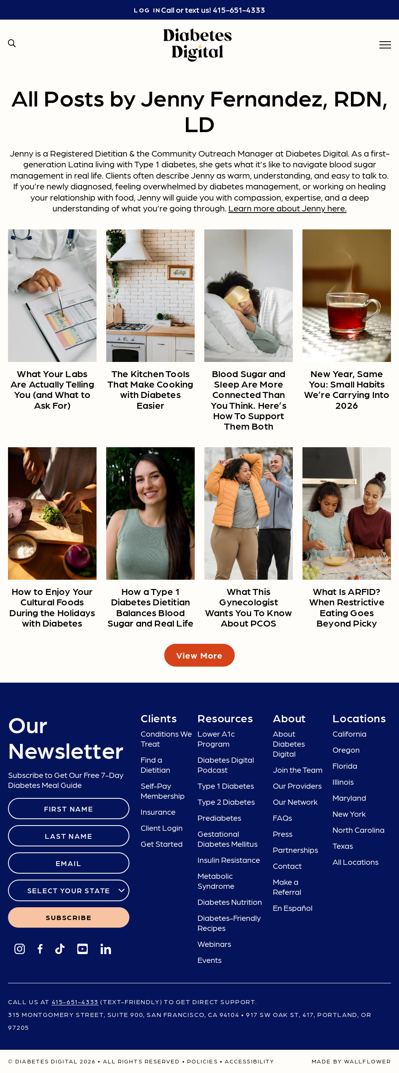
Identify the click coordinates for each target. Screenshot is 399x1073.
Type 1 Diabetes (225, 785)
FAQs (282, 817)
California (349, 733)
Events (209, 959)
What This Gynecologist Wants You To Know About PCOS (248, 606)
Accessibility (249, 1061)
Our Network (295, 801)
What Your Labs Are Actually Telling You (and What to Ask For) (52, 388)
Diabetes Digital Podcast (225, 764)
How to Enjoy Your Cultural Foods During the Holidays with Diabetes (52, 606)
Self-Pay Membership (163, 790)
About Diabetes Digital (289, 743)
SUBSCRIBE (68, 917)
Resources (225, 717)
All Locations (355, 861)
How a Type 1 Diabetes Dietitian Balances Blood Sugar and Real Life (150, 606)
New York (349, 813)
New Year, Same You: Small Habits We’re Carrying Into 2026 (347, 388)
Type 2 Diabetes (226, 801)
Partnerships (295, 849)
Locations (359, 717)
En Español (292, 907)
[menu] (385, 45)
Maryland (349, 797)
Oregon (346, 749)
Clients (159, 717)
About (289, 717)
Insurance (158, 811)
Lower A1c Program (216, 738)
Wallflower (367, 1061)
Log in (147, 10)
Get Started (162, 843)
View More (199, 654)
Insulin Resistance (228, 859)
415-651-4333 (239, 9)
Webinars (214, 943)
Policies (202, 1061)
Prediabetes (219, 817)
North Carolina (358, 829)
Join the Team (297, 769)
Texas (342, 845)
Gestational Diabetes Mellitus (227, 838)
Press (282, 833)
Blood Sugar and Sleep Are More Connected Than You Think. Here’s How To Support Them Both (248, 399)
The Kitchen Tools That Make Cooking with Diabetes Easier (150, 388)
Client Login (162, 827)
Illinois (343, 781)
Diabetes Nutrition (229, 901)
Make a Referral (287, 886)
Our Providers (297, 785)
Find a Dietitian (155, 764)
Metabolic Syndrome (215, 880)
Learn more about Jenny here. (287, 207)
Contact (287, 865)
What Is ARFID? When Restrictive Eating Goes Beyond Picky (347, 606)
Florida (344, 765)
